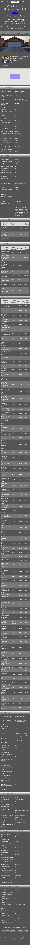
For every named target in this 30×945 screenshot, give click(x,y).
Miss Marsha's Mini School (5, 632)
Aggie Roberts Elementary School (5, 228)
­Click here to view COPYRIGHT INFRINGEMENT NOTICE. (15, 934)
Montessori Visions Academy (5, 433)
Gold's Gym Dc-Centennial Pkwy (5, 604)
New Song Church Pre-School (4, 538)
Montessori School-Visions (5, 489)
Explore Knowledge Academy (4, 284)
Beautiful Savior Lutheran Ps (5, 560)
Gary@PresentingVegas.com (8, 63)
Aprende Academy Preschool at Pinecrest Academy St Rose (4, 444)
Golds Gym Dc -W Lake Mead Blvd (5, 617)
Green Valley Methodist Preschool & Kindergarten (5, 384)
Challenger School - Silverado (4, 344)
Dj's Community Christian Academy (5, 527)
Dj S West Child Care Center (5, 556)
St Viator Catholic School (5, 687)
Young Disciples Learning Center (5, 515)
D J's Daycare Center (4, 548)
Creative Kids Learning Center (5, 320)
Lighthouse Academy (4, 365)
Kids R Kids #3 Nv (5, 667)
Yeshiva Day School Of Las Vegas (5, 468)
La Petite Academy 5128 (5, 599)
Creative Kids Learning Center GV (5, 458)
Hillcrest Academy (3, 437)
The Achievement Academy (4, 532)
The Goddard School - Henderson (4, 452)
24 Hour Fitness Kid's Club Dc (5, 413)
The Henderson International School (5, 494)
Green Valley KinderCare (4, 361)
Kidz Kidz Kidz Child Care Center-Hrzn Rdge (5, 501)
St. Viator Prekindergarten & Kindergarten (5, 682)
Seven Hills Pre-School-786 (5, 417)
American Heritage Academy (3, 511)
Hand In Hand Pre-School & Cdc (5, 353)
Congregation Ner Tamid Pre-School (5, 463)
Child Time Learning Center (5, 324)
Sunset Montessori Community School (4, 428)
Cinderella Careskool (4, 636)
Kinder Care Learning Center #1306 (5, 404)
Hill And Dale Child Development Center (5, 647)
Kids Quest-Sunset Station (5, 670)
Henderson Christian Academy (4, 338)
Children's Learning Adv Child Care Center (4, 571)
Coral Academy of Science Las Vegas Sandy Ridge (5, 258)
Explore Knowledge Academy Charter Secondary (4, 266)
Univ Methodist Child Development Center (5, 698)
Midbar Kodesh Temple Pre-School (5, 422)
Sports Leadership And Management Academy (5, 290)
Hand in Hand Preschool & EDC (5, 348)
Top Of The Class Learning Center (5, 315)
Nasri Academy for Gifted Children (5, 479)
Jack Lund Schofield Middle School (5, 234)
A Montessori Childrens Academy (4, 485)
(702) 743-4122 (5, 65)
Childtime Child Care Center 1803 (5, 329)
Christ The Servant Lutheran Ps (4, 310)
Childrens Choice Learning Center (5, 658)
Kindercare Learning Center (5, 333)
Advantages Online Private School (5, 374)
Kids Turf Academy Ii (4, 379)
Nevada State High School (4, 275)
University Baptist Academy (4, 692)
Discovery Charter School (5, 279)
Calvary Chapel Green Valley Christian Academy (5, 391)
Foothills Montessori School (4, 622)
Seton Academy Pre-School (5, 576)
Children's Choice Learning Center (5, 663)
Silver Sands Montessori (4, 271)
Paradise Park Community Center (5, 653)
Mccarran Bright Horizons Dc (5, 595)
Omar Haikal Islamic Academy (5, 506)
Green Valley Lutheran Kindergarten (5, 474)
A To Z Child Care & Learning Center (5, 564)
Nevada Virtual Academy (5, 252)
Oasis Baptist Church (5, 674)
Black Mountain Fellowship (5, 678)
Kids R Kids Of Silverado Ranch (5, 409)
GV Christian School (4, 580)
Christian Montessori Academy (4, 585)
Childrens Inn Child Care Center (4, 641)
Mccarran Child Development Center (5, 590)
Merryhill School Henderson (5, 369)
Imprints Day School (4, 357)
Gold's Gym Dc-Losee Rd (5, 608)
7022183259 (18, 95)
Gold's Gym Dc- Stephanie (5, 612)
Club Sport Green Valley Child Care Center (4, 521)
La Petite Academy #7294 (5, 305)
